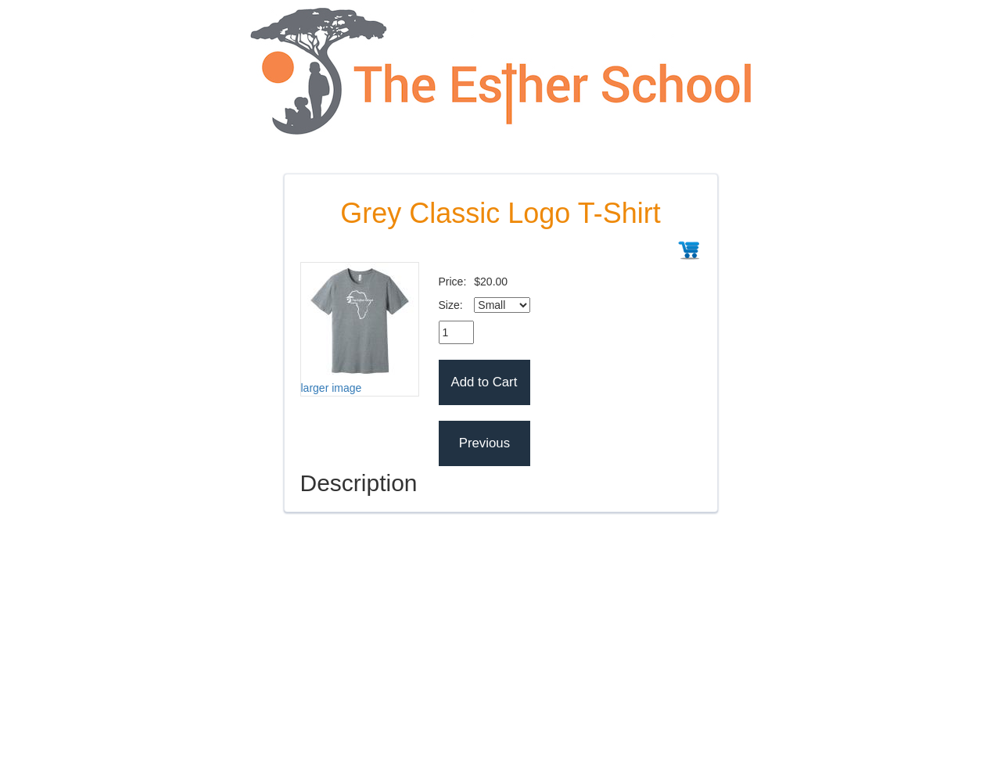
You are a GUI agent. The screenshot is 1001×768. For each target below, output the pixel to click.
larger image (331, 388)
